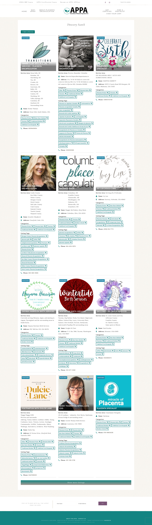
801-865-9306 (33, 273)
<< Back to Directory (28, 32)
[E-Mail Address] (87, 503)
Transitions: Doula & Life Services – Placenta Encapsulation (34, 66)
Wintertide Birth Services (72, 311)
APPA (76, 10)
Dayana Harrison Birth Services (38, 311)
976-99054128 (108, 432)
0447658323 (32, 475)
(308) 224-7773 (108, 229)
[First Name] (66, 503)
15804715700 (108, 100)
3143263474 (107, 358)
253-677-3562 (70, 370)
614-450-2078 (71, 246)
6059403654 (32, 128)
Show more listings (76, 482)
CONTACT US (82, 518)
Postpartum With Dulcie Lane (37, 408)
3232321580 (70, 150)
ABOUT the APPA (71, 518)
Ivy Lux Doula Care (106, 188)
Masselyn (107, 520)
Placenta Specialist (107, 408)
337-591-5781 (70, 460)
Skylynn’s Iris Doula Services (112, 311)
